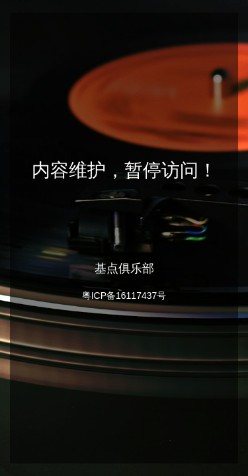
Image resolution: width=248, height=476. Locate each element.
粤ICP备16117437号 (124, 295)
